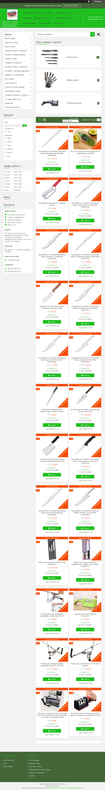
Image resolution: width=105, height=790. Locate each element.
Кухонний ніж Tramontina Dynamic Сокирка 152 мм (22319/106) (52, 307)
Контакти (48, 13)
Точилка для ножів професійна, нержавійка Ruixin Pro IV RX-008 (51, 665)
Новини (31, 776)
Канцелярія (9, 103)
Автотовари (9, 79)
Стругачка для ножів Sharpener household (85, 615)
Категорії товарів (31, 13)
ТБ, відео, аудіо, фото (13, 99)
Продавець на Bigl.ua (52, 786)
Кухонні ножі (72, 57)
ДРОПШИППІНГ (9, 760)
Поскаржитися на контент (56, 788)
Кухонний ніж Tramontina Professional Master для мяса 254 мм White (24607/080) (85, 360)
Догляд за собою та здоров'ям (16, 67)
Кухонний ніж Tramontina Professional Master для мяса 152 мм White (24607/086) (85, 513)
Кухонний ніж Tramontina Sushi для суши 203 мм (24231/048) (85, 410)
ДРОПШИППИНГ (71, 5)
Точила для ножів (74, 103)
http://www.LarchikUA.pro (16, 215)
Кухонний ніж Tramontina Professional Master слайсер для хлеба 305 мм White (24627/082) (85, 257)
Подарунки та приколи (13, 63)
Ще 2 (9, 156)
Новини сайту (45, 23)
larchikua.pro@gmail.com (16, 217)
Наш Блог (59, 13)
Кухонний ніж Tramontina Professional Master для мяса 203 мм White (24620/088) (52, 513)
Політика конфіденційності (74, 788)
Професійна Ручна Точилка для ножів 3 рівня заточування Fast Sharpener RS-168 (85, 714)
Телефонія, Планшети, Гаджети (16, 95)
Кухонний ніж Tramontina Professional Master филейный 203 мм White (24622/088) (52, 153)
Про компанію (30, 23)
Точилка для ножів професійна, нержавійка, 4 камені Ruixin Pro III (52, 615)
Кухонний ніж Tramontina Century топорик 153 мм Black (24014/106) (52, 460)
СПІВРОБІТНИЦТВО (12, 107)
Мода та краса (10, 47)
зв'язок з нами (34, 763)
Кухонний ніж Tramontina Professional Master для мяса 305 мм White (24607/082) (52, 360)
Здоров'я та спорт (11, 42)
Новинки (27, 18)
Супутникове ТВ (11, 83)
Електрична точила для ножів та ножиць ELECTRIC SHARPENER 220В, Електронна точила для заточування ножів (52, 715)
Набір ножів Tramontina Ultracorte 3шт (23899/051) (52, 563)
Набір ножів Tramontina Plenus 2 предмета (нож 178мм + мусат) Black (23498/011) (85, 564)
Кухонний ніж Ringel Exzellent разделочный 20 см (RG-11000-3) (52, 410)
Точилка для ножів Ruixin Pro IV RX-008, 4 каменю (85, 665)
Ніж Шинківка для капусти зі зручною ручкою (51, 204)
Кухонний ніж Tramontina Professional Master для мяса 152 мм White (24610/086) (52, 257)
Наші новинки (8, 766)
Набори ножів (72, 80)
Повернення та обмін (65, 18)
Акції (71, 13)
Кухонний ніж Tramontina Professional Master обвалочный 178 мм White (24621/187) (85, 308)
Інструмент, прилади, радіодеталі (17, 71)
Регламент (59, 23)
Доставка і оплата (42, 18)
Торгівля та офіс (11, 59)
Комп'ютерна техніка (12, 91)
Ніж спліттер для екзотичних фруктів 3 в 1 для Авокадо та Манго (85, 152)
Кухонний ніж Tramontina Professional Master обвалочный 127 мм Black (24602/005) (85, 461)
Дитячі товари (10, 38)
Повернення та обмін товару (39, 770)
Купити (53, 169)
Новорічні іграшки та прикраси (16, 51)
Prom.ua (63, 784)
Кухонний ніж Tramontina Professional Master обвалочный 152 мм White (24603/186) (85, 205)
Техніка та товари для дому (15, 55)
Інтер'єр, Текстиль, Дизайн (14, 87)
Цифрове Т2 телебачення (14, 75)
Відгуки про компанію (37, 773)
